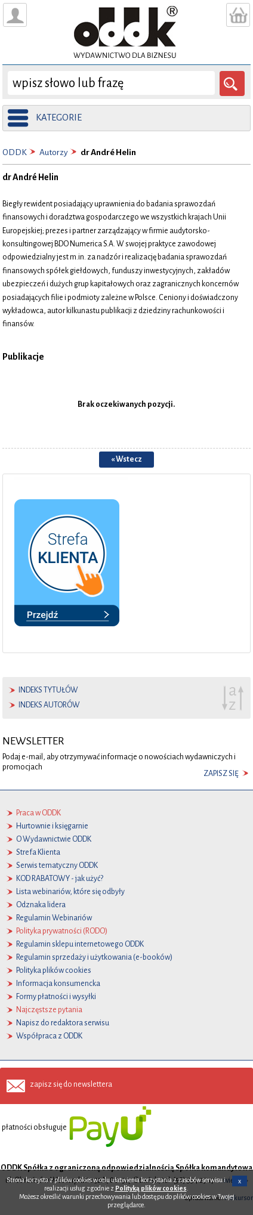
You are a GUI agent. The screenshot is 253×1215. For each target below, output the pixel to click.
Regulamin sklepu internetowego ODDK (80, 944)
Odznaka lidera (41, 905)
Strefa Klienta (38, 852)
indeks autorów (49, 705)
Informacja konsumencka (58, 983)
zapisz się (221, 773)
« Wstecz (126, 459)
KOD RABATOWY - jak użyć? (59, 878)
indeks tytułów (48, 690)
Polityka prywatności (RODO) (61, 931)
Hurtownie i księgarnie (52, 826)
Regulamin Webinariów (54, 918)
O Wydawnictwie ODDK (53, 839)
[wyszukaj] (111, 83)
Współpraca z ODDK (49, 1036)
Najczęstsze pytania (49, 1010)
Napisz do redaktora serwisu (62, 1023)
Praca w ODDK (38, 813)
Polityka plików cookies (53, 970)
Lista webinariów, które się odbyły (70, 892)
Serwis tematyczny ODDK (57, 865)
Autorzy (53, 152)
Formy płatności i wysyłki (56, 997)
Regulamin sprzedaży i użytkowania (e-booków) (94, 957)
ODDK (14, 152)
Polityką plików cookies (151, 1188)
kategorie (59, 117)
